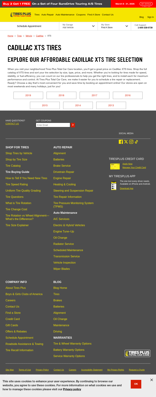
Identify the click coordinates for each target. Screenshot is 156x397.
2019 (28, 95)
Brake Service (62, 165)
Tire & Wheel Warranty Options (72, 343)
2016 (128, 95)
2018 (61, 95)
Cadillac (39, 35)
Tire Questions (14, 196)
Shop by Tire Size (16, 159)
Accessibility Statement (91, 370)
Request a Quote (137, 370)
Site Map (10, 370)
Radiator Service (63, 243)
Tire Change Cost (16, 209)
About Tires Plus (16, 287)
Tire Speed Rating (17, 184)
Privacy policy (72, 389)
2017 (94, 95)
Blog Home (60, 287)
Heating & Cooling (64, 184)
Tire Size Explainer (17, 225)
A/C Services (61, 219)
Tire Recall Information (19, 350)
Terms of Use (25, 370)
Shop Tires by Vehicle (19, 153)
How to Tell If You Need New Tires (26, 178)
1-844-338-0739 (145, 27)
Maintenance (61, 325)
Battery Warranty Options (68, 349)
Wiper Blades (61, 268)
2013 (111, 105)
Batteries (58, 159)
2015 (45, 105)
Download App (126, 188)
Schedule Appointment (19, 337)
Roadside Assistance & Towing (24, 343)
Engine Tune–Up (63, 231)
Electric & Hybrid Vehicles (69, 225)
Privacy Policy (42, 370)
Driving (57, 331)
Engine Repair (62, 178)
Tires (19, 35)
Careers (10, 300)
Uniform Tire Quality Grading (23, 190)
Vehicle (29, 35)
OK (136, 384)
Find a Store (13, 312)
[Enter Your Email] (53, 125)
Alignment (59, 153)
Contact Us (12, 306)
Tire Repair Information (67, 196)
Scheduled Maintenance (68, 250)
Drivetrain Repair (63, 171)
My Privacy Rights (115, 370)
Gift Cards (12, 325)
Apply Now (127, 164)
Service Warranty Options (69, 356)
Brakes (57, 300)
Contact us (12, 124)
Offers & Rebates (16, 331)
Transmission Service (66, 256)
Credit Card (13, 319)
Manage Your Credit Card (134, 167)
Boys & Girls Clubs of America (24, 294)
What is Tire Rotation (18, 203)
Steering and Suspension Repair (73, 190)
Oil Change (60, 237)
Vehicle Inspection (64, 262)
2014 (78, 105)
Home (10, 35)
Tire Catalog (13, 165)
